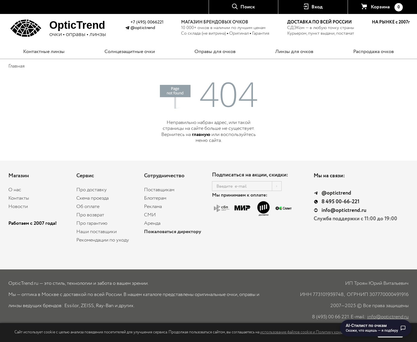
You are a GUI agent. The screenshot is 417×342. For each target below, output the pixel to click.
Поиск (247, 7)
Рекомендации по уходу (102, 240)
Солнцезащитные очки (129, 51)
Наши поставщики (96, 231)
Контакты (18, 198)
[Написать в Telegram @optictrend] (127, 29)
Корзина (387, 7)
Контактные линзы (44, 51)
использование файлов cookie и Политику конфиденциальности (315, 332)
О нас (14, 189)
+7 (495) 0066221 (147, 22)
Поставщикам (159, 189)
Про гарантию (92, 223)
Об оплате (87, 206)
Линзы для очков (294, 51)
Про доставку (91, 189)
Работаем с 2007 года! (32, 223)
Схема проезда (92, 198)
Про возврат (90, 215)
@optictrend (142, 28)
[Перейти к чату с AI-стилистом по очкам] (375, 328)
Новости (18, 206)
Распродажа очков (373, 51)
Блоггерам (155, 198)
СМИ (150, 215)
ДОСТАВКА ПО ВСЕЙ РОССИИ (319, 22)
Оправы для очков (215, 51)
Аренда (152, 223)
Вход (317, 7)
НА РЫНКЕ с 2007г (391, 22)
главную (201, 134)
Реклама (153, 206)
